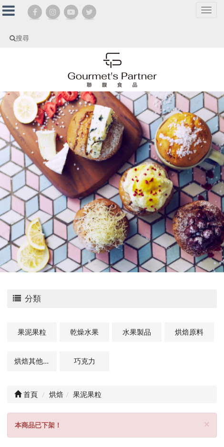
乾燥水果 (84, 332)
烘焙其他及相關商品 (35, 361)
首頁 (26, 394)
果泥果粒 (32, 332)
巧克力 (84, 361)
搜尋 (19, 37)
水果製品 (136, 332)
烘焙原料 (189, 332)
